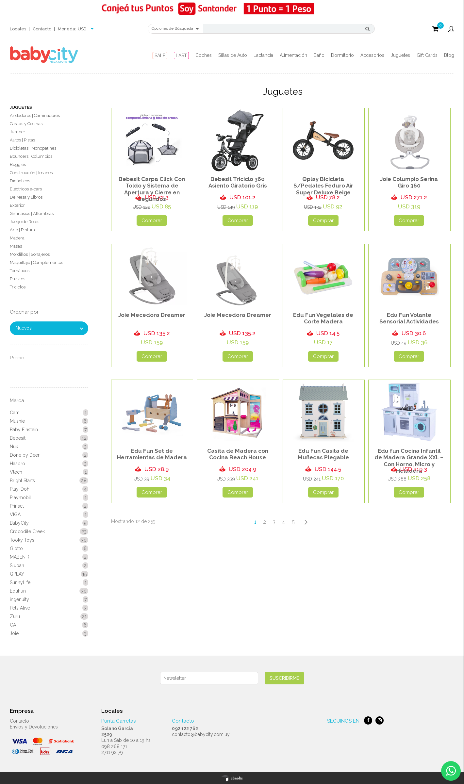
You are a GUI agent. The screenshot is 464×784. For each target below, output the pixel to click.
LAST (181, 55)
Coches (203, 55)
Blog (449, 55)
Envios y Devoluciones (34, 726)
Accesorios (372, 55)
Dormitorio (342, 55)
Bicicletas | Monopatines (33, 148)
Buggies (18, 164)
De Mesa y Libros (26, 197)
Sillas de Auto (232, 55)
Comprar (151, 220)
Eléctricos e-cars (26, 189)
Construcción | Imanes (31, 172)
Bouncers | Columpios (31, 156)
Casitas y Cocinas (26, 123)
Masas (16, 246)
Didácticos (20, 180)
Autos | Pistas (22, 140)
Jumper (17, 131)
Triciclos (17, 287)
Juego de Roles (24, 221)
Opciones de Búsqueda (175, 28)
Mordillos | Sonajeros (30, 254)
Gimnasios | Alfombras (32, 213)
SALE (160, 55)
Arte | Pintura (22, 229)
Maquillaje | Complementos (36, 262)
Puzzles (17, 278)
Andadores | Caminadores (35, 115)
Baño (319, 55)
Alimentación (293, 55)
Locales (18, 28)
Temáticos (19, 270)
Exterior (17, 205)
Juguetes (400, 55)
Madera (17, 238)
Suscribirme (284, 678)
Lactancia (263, 55)
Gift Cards (427, 55)
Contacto (42, 28)
